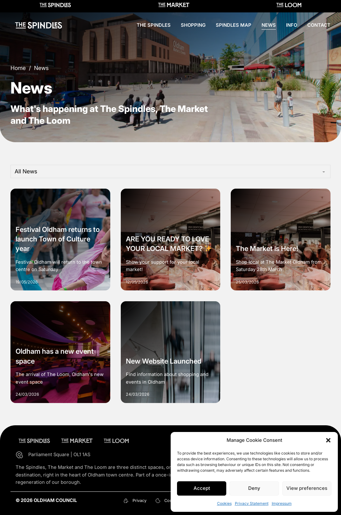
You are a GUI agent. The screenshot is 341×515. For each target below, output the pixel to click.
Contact (319, 25)
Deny (254, 488)
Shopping (193, 25)
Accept (202, 488)
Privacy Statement (252, 503)
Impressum (282, 503)
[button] (328, 440)
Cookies (224, 503)
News (269, 25)
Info (291, 25)
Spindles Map (233, 25)
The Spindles (154, 25)
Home (18, 68)
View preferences (306, 488)
